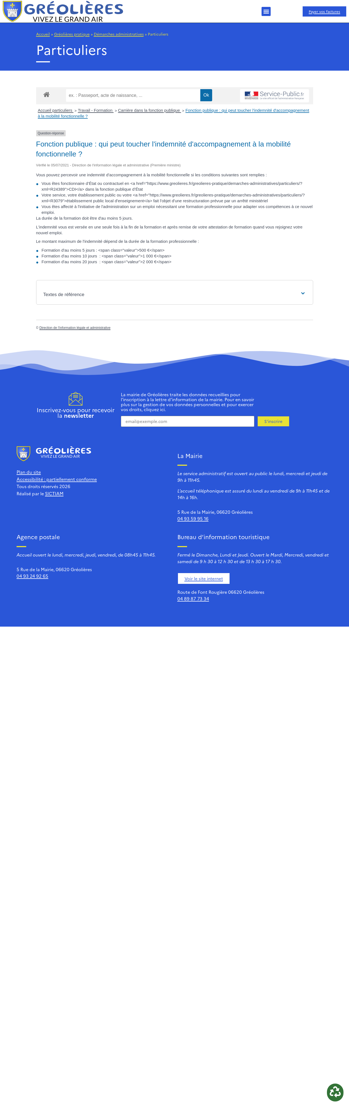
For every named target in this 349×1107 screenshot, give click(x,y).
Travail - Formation (95, 110)
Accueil (43, 33)
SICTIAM (54, 493)
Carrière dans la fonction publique (149, 110)
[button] (266, 11)
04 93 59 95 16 (193, 518)
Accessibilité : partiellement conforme (57, 479)
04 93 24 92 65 (32, 576)
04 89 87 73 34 (193, 598)
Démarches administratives (119, 33)
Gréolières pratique (72, 33)
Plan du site (29, 472)
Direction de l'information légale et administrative (75, 328)
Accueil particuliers (55, 110)
